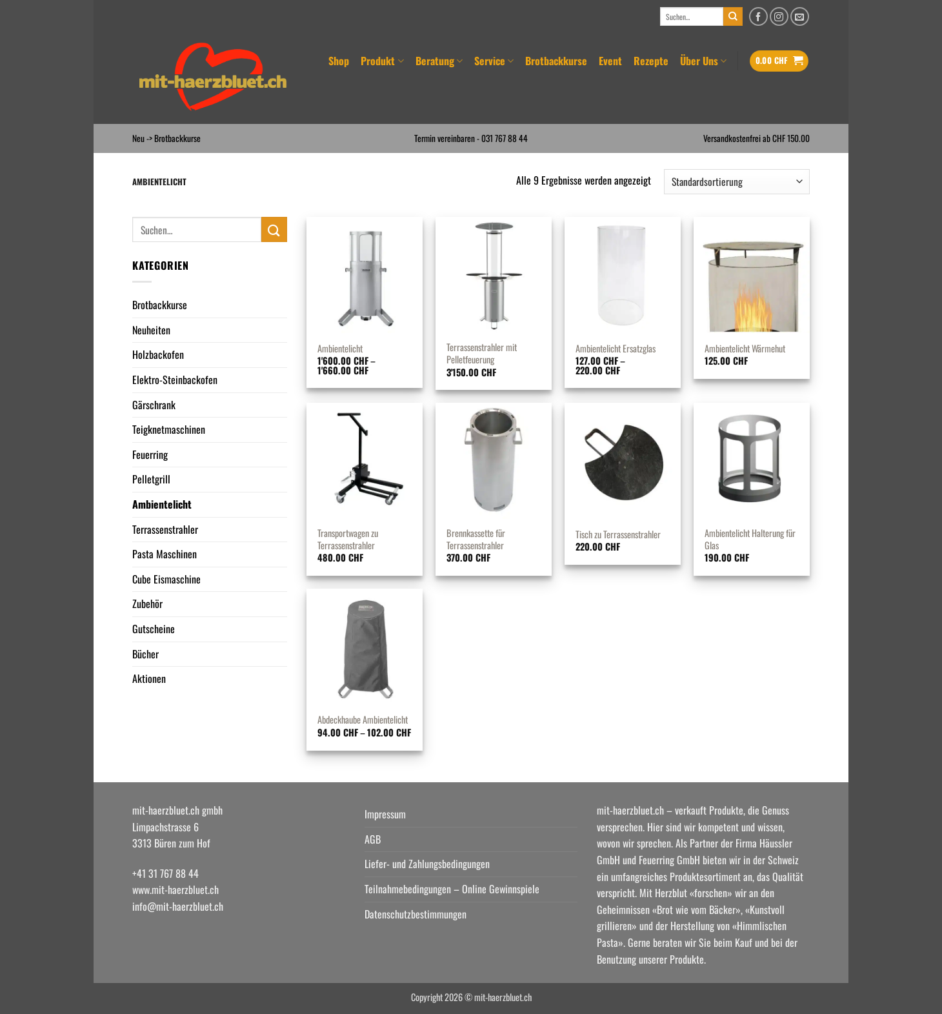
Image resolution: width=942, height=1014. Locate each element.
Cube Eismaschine (166, 579)
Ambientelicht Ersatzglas (616, 349)
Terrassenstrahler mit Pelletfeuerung (481, 353)
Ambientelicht (162, 504)
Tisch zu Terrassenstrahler (618, 535)
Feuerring (150, 454)
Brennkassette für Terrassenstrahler (475, 539)
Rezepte (651, 60)
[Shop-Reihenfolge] (737, 181)
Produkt (382, 60)
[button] (779, 61)
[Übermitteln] (733, 16)
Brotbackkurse (556, 60)
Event (610, 60)
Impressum (385, 814)
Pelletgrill (151, 479)
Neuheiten (151, 330)
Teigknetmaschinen (168, 429)
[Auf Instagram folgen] (779, 16)
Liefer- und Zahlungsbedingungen (427, 863)
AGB (373, 839)
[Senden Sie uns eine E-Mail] (799, 16)
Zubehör (147, 603)
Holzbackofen (158, 354)
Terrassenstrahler (165, 529)
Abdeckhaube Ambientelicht (362, 720)
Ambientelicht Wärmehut (745, 349)
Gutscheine (153, 628)
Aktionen (149, 678)
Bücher (145, 654)
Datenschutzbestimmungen (415, 914)
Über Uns (703, 60)
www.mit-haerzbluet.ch (175, 889)
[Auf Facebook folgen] (758, 16)
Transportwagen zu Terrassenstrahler (347, 539)
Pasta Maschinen (164, 554)
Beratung (439, 60)
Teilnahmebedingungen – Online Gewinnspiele (452, 889)
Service (494, 60)
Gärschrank (153, 404)
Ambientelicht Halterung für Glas (750, 539)
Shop (338, 60)
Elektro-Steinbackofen (174, 379)
